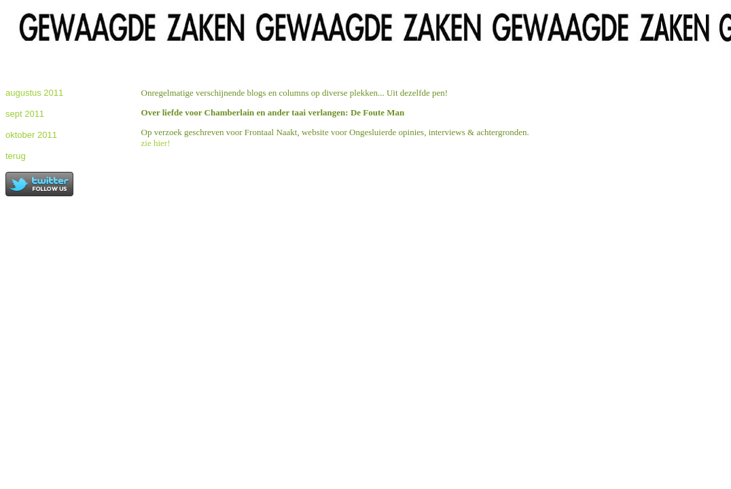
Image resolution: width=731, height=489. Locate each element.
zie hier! (156, 143)
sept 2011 (24, 114)
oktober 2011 (31, 135)
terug (15, 156)
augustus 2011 (34, 93)
